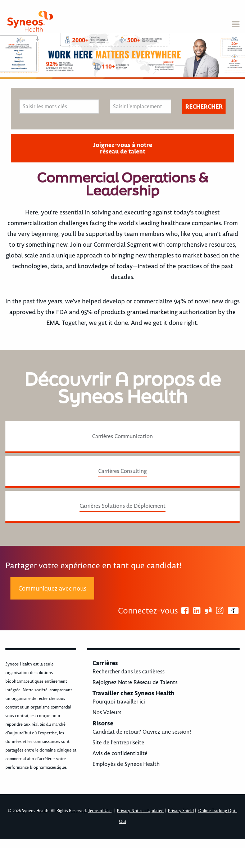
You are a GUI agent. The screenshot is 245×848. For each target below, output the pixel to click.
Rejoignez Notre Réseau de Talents (134, 682)
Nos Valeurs (106, 712)
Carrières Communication (122, 436)
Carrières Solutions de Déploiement (122, 506)
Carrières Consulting (122, 471)
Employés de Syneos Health (126, 764)
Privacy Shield (181, 811)
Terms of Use (100, 811)
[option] (122, 56)
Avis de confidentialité (120, 753)
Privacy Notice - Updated (140, 811)
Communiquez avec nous (52, 588)
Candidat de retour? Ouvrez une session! (141, 732)
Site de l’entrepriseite (118, 742)
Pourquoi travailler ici (118, 702)
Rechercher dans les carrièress (128, 671)
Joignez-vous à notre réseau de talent (122, 148)
